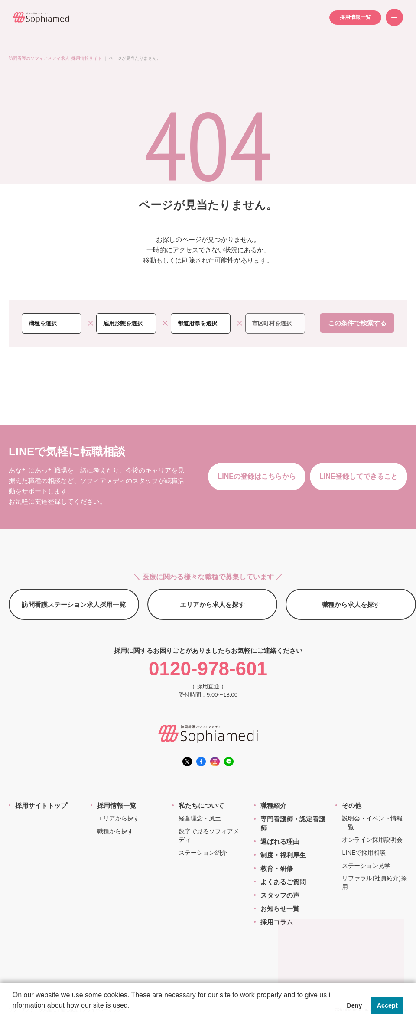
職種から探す (115, 831)
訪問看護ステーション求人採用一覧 (74, 604)
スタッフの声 (279, 895)
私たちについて (201, 805)
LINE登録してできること (358, 476)
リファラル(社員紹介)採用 (374, 882)
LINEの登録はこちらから (257, 476)
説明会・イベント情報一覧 (372, 822)
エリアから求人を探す (212, 604)
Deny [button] (354, 1005)
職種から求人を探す (351, 604)
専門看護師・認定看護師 (292, 823)
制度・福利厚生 (283, 855)
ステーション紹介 (203, 852)
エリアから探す (118, 818)
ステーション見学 (366, 865)
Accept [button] (387, 1005)
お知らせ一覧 (279, 908)
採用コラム (276, 922)
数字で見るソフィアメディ (209, 835)
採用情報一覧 (355, 17)
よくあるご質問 (283, 881)
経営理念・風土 (200, 818)
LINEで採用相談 (364, 852)
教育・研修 (276, 868)
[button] (14, 1016)
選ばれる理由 (279, 841)
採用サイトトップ (41, 805)
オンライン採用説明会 (372, 839)
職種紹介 (273, 805)
